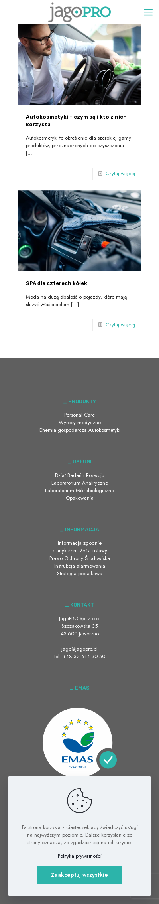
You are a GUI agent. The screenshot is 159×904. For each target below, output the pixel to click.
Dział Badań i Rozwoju (79, 475)
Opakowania (80, 498)
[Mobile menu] (148, 12)
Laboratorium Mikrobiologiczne (79, 490)
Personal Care (79, 415)
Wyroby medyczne (80, 422)
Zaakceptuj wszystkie (79, 875)
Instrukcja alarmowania (79, 566)
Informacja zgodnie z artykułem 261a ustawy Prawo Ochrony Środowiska (79, 550)
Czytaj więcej (120, 173)
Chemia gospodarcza (63, 430)
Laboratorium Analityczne (79, 483)
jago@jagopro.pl (79, 649)
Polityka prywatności (80, 856)
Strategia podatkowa (79, 573)
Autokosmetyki (104, 430)
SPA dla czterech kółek (56, 283)
